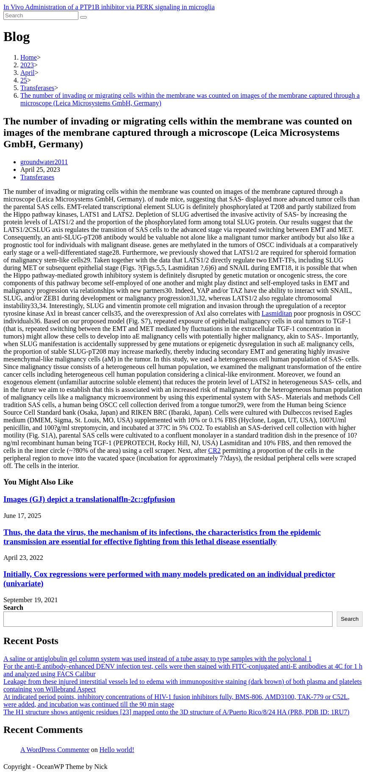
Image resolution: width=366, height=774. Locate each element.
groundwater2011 (44, 161)
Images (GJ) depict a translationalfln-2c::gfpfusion (89, 499)
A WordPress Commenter (54, 749)
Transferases (37, 177)
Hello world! (117, 749)
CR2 (214, 450)
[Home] (28, 57)
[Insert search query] (40, 15)
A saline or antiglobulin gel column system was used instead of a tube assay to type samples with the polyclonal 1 (157, 658)
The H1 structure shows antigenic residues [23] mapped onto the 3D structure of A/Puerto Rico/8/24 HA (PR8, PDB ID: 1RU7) (176, 712)
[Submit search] (83, 17)
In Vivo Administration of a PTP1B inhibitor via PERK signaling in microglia (109, 7)
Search (13, 607)
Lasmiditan (277, 313)
